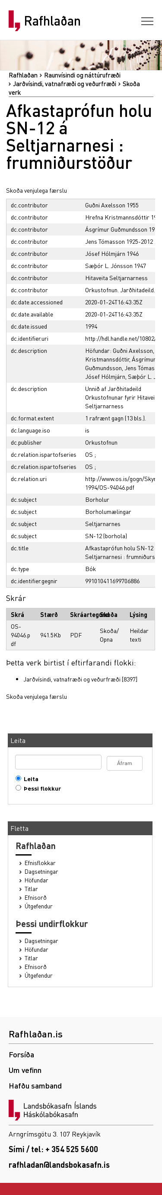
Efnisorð (36, 897)
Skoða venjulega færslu (36, 190)
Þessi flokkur (40, 788)
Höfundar (36, 880)
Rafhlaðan (52, 21)
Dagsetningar (41, 871)
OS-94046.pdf (20, 634)
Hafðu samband (35, 1085)
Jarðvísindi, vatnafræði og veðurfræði (64, 83)
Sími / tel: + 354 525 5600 (53, 1149)
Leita (29, 778)
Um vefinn (25, 1070)
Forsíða (21, 1054)
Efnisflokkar (40, 862)
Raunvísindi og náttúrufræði (82, 75)
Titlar (31, 888)
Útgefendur (39, 906)
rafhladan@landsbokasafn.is (59, 1164)
